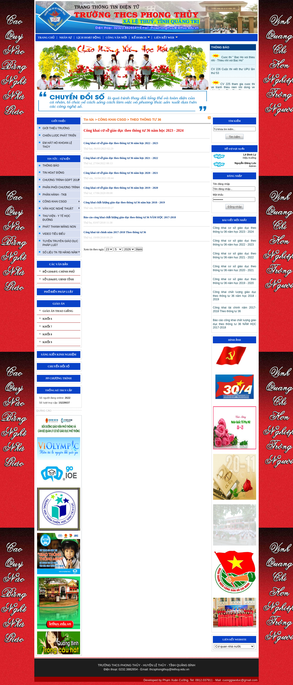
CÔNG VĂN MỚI (116, 37)
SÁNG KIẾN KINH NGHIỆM (58, 354)
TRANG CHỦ (46, 37)
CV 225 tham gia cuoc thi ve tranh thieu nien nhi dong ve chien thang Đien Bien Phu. (233, 87)
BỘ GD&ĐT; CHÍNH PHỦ (59, 271)
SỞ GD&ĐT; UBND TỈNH (58, 279)
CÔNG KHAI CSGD (61, 201)
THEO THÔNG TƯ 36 (145, 119)
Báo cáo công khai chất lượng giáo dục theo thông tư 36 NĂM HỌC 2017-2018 (130, 217)
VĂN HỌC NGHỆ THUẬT (61, 208)
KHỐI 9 (47, 342)
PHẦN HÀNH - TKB (54, 194)
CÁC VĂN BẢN (58, 264)
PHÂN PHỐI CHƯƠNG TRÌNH (61, 187)
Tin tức (89, 119)
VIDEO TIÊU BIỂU (54, 233)
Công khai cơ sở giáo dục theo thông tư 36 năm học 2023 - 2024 (134, 130)
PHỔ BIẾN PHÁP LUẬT (58, 291)
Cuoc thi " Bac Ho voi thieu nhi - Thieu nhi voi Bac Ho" (233, 59)
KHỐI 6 (47, 318)
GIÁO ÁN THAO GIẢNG (58, 311)
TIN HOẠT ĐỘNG (53, 172)
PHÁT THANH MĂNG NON (59, 226)
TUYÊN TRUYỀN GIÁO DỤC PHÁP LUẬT (60, 243)
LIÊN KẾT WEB (166, 37)
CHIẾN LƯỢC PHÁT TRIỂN (59, 135)
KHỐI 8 (47, 334)
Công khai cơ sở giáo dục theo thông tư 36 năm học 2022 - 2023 (121, 143)
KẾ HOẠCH (141, 37)
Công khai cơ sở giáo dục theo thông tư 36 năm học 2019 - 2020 (121, 187)
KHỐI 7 (47, 326)
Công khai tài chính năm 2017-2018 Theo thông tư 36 (115, 232)
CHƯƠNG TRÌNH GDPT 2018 (61, 180)
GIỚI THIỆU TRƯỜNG (56, 128)
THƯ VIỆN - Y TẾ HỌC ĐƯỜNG (56, 217)
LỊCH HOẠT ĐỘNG (88, 37)
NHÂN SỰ (65, 37)
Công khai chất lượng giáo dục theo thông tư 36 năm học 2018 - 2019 (124, 202)
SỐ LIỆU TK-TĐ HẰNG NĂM (61, 252)
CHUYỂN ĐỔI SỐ (58, 366)
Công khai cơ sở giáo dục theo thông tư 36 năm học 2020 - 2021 (121, 173)
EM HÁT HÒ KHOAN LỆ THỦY (57, 144)
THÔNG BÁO (51, 165)
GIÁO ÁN (59, 303)
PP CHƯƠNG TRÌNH (58, 378)
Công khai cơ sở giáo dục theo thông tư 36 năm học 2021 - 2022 (121, 158)
